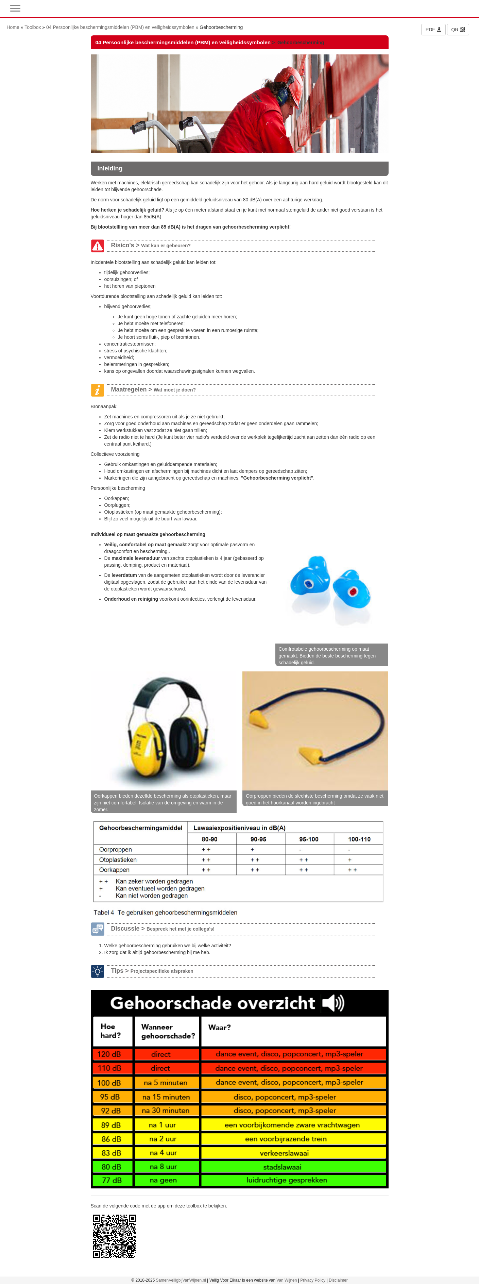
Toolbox (32, 27)
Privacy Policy (312, 1280)
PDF (433, 29)
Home (13, 27)
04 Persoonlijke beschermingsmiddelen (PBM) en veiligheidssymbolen (120, 27)
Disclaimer (338, 1280)
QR (458, 29)
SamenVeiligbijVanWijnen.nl (181, 1280)
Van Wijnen (286, 1280)
